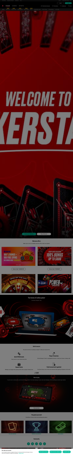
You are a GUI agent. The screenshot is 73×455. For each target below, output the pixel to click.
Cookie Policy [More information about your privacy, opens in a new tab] (21, 453)
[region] (36, 452)
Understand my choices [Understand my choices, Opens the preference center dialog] (43, 451)
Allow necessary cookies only (55, 451)
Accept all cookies (66, 451)
